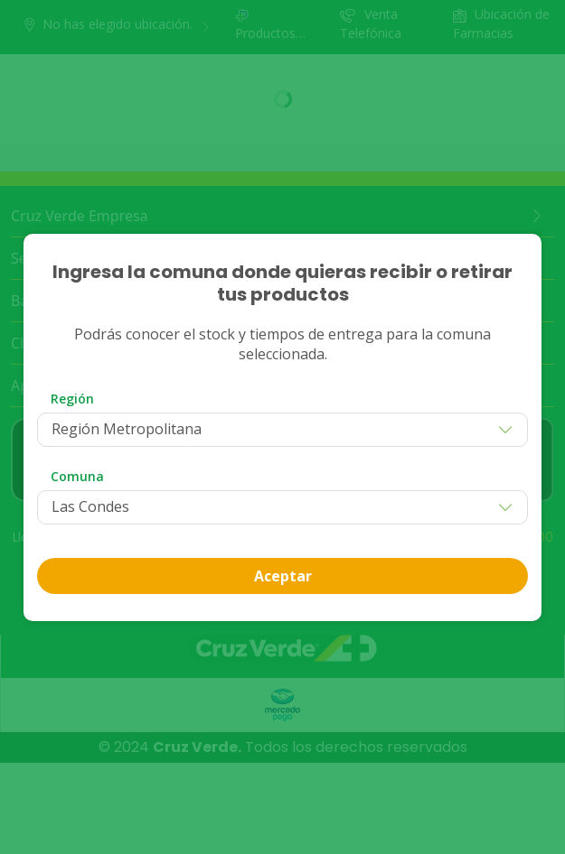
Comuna (77, 476)
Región (72, 398)
